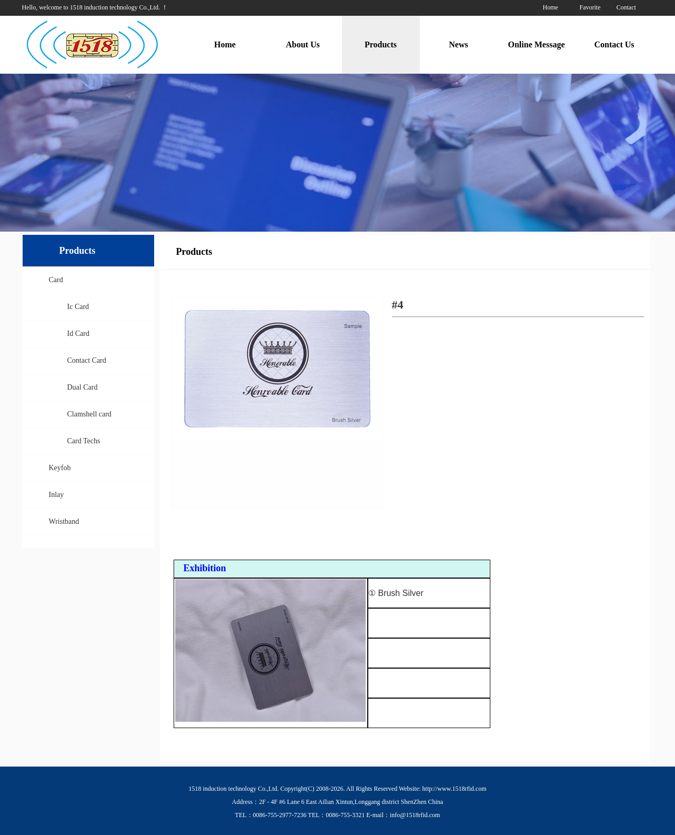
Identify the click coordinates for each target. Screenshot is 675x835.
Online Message (536, 44)
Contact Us (614, 44)
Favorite (590, 7)
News (458, 44)
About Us (302, 44)
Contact (626, 7)
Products (381, 44)
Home (550, 7)
